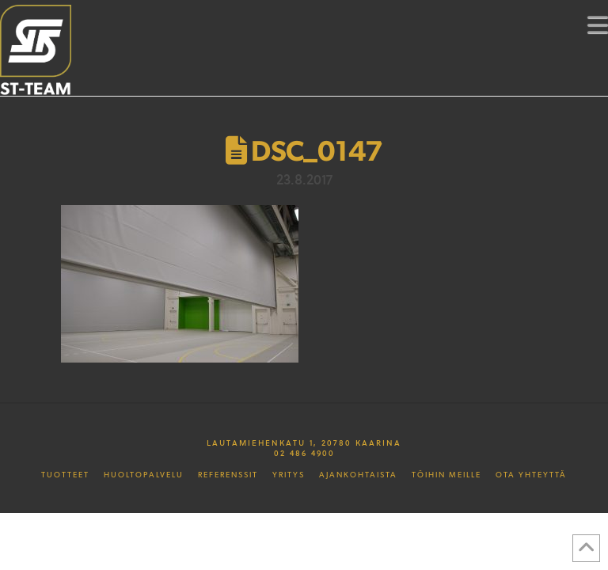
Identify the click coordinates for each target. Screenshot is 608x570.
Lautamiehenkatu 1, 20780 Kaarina (304, 442)
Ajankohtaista (358, 475)
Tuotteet (65, 475)
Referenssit (228, 475)
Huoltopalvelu (144, 475)
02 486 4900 (304, 452)
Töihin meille (446, 475)
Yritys (288, 475)
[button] (597, 24)
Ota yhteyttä (531, 475)
